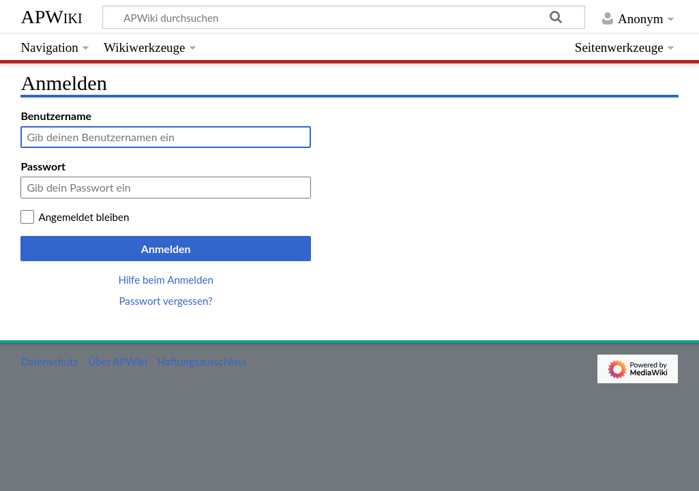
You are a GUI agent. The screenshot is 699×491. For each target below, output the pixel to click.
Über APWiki (117, 361)
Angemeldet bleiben (83, 217)
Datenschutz (49, 361)
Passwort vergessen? (165, 301)
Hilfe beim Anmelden (165, 279)
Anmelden (166, 248)
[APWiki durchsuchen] (343, 17)
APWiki (51, 16)
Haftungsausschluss (202, 361)
